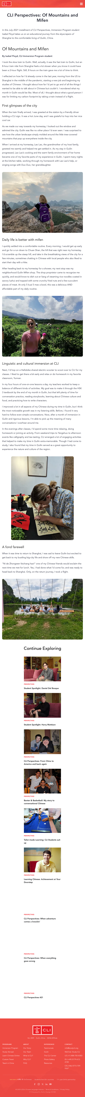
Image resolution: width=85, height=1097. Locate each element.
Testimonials (48, 1048)
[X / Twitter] (43, 1084)
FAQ (25, 1063)
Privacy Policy (64, 1089)
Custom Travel (8, 1059)
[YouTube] (50, 1084)
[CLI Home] (43, 1030)
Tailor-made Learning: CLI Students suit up (42, 841)
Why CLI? (27, 1059)
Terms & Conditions (52, 1089)
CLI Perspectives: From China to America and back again (39, 762)
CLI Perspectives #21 (33, 997)
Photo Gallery (49, 1059)
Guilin (46, 1052)
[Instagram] (39, 1084)
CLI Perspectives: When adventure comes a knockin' (40, 920)
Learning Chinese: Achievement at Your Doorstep (42, 880)
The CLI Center (50, 1055)
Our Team (27, 1052)
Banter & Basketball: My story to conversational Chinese (39, 802)
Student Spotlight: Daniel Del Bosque (41, 688)
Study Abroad (8, 1052)
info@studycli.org (71, 1048)
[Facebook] (35, 1084)
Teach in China (8, 1063)
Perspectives (29, 684)
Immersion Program (10, 1048)
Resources (48, 1063)
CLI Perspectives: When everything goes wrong (40, 959)
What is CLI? (28, 1055)
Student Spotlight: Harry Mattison (40, 724)
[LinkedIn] (46, 1084)
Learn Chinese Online (11, 1055)
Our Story (27, 1048)
